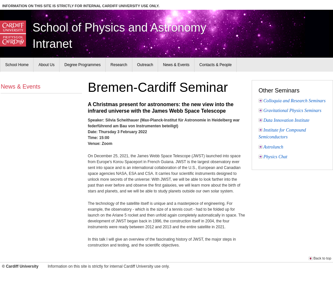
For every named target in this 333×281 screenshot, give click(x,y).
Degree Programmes (82, 65)
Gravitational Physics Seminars (292, 110)
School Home (17, 65)
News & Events (20, 86)
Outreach (145, 65)
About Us (46, 65)
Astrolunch (273, 147)
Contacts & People (215, 65)
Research (119, 65)
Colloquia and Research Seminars (294, 100)
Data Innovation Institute (286, 120)
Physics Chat (275, 156)
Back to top (322, 258)
